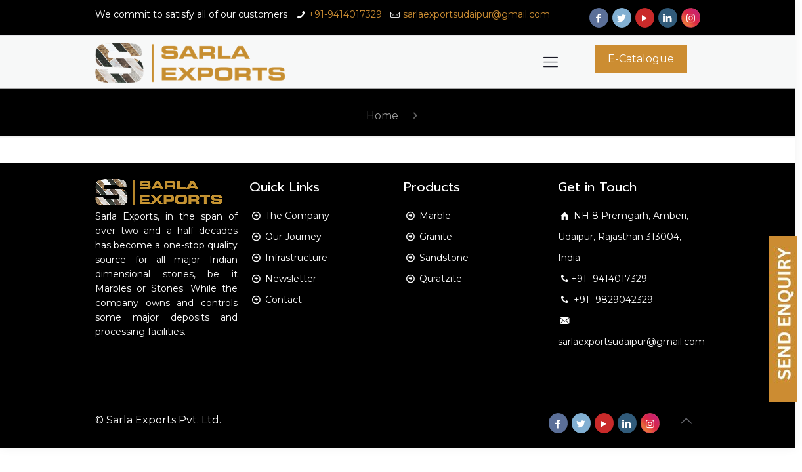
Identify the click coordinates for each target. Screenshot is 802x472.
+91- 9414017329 (609, 279)
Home (382, 115)
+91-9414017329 (345, 14)
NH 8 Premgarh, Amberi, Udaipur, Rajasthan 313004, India (623, 237)
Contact (283, 299)
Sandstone (444, 258)
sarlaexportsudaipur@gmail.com (476, 14)
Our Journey (293, 237)
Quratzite (440, 279)
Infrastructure (296, 258)
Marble (435, 216)
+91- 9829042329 (612, 299)
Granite (435, 237)
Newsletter (290, 279)
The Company (297, 216)
